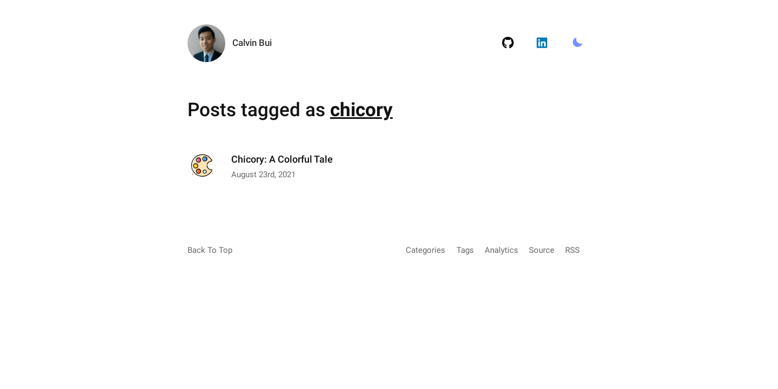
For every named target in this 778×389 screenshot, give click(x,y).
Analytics (501, 250)
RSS (572, 250)
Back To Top (209, 250)
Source (541, 250)
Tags (465, 250)
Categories (425, 250)
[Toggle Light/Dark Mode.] (577, 43)
